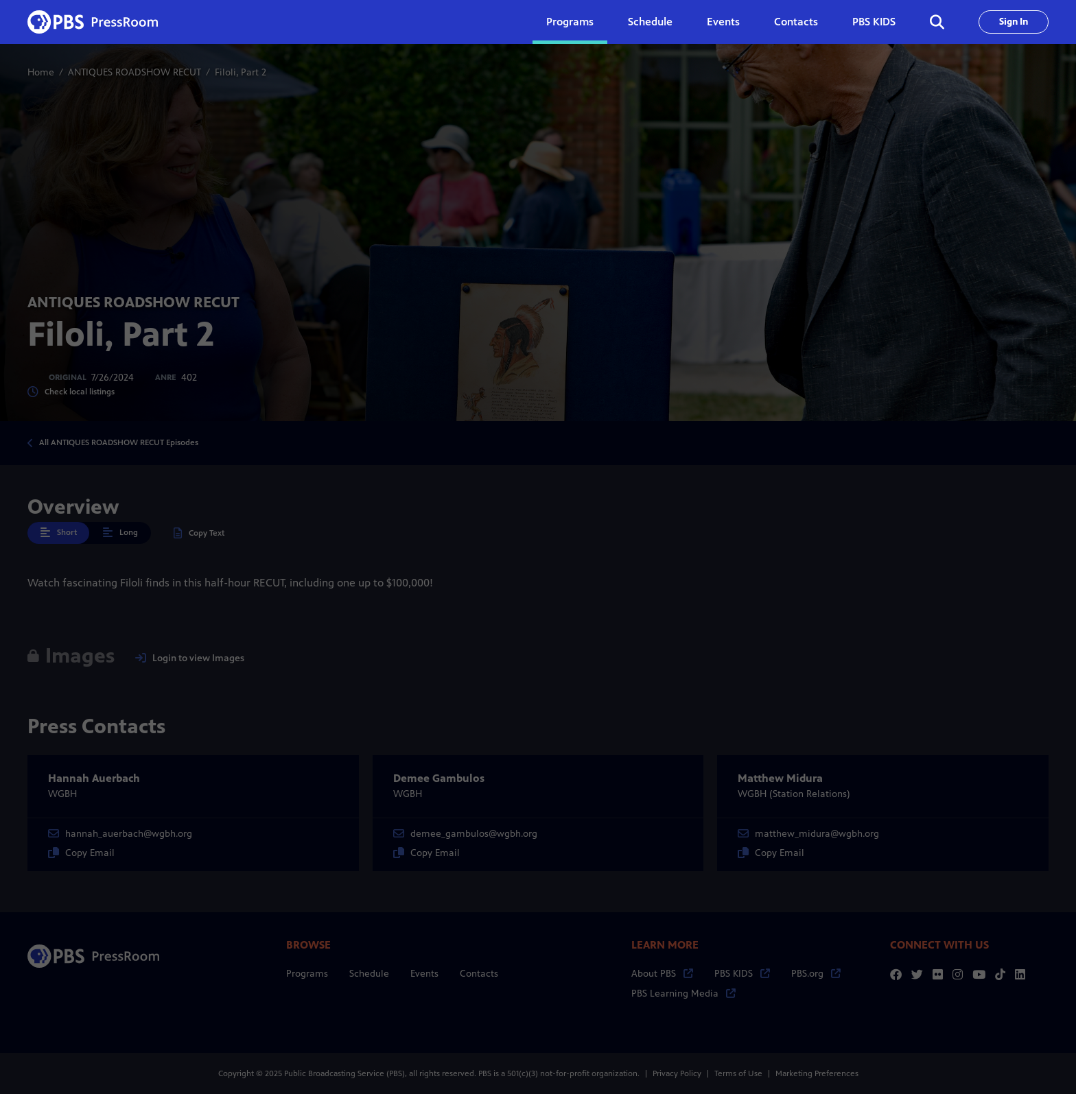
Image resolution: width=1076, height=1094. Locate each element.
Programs (307, 973)
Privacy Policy (677, 1073)
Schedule (650, 21)
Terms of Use (738, 1073)
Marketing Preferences (816, 1073)
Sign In (1013, 21)
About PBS (662, 973)
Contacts (796, 21)
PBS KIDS (874, 21)
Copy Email (81, 853)
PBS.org (816, 973)
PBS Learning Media (683, 993)
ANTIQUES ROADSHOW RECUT (134, 72)
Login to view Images (189, 658)
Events (723, 21)
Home (40, 72)
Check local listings (71, 392)
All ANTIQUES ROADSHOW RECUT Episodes (118, 442)
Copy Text (199, 533)
